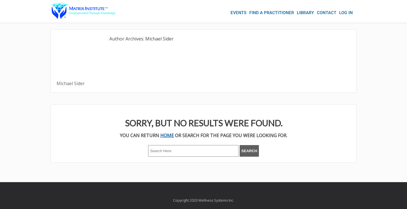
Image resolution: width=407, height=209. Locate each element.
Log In (346, 12)
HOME (167, 135)
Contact (326, 12)
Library (305, 12)
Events (238, 12)
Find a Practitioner (271, 12)
